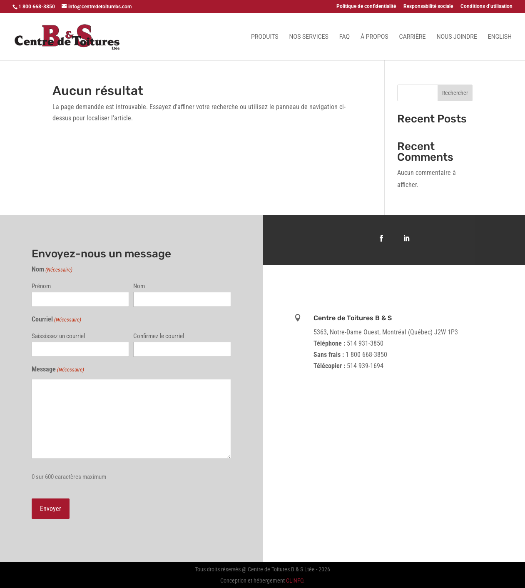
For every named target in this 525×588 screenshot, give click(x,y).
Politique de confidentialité (366, 6)
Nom (139, 286)
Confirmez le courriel (158, 336)
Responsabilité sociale (428, 6)
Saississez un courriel (58, 336)
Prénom (41, 286)
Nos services (308, 37)
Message (58, 369)
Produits (265, 37)
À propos (374, 37)
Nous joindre (456, 37)
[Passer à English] (500, 47)
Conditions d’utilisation (486, 6)
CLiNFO (294, 580)
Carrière (412, 37)
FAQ (344, 37)
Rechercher (455, 93)
